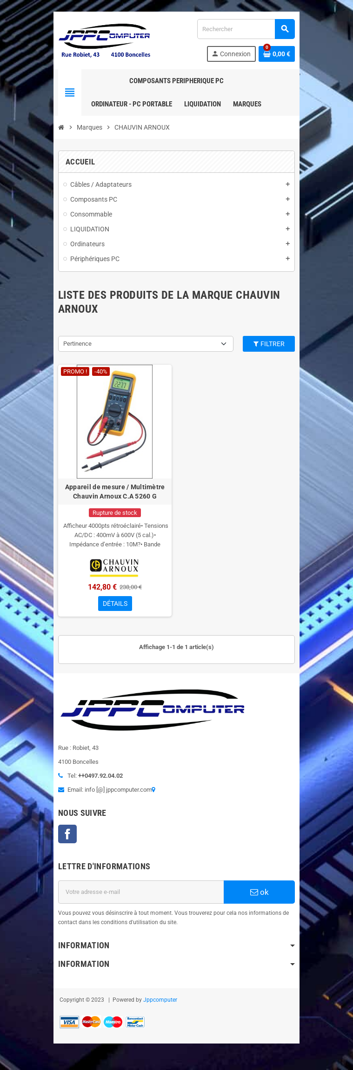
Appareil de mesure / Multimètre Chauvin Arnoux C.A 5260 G (114, 494)
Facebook (65, 837)
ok (261, 895)
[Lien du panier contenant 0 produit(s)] (279, 54)
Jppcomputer (158, 1003)
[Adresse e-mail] (140, 895)
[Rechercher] (247, 29)
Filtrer (271, 344)
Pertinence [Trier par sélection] (75, 343)
